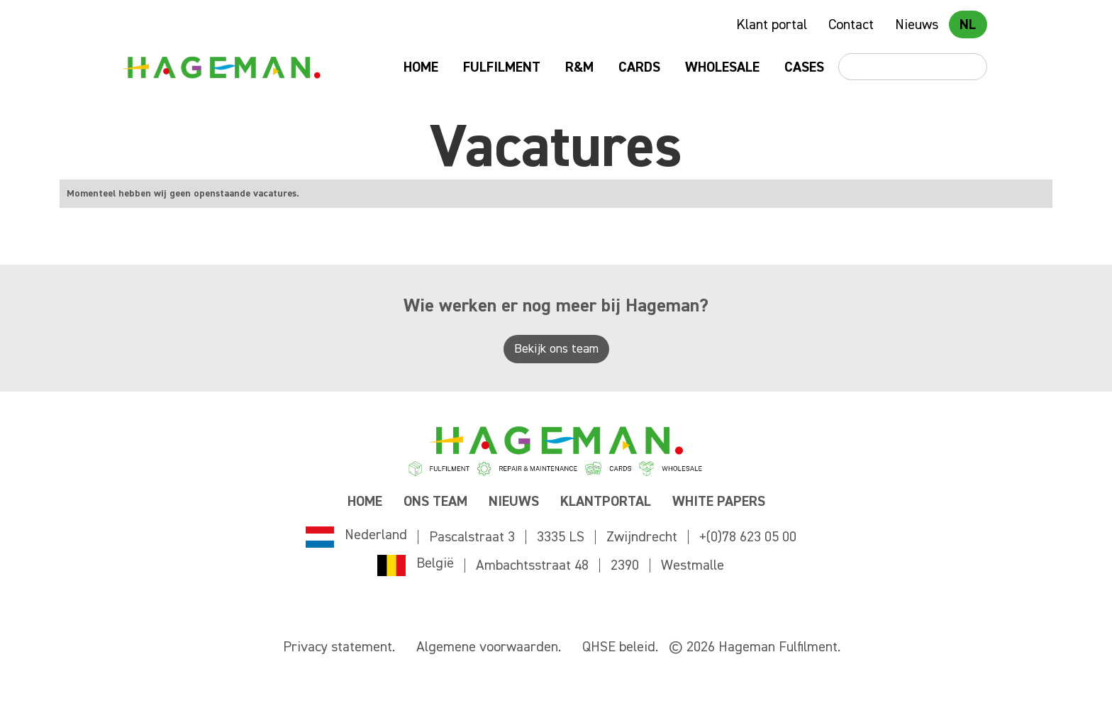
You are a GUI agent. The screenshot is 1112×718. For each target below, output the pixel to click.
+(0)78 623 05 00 (747, 537)
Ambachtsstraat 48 (532, 565)
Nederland (376, 535)
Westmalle (692, 565)
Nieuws (916, 25)
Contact (851, 25)
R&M (579, 67)
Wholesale (722, 67)
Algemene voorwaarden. (488, 647)
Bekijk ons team (556, 349)
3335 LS (560, 537)
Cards (639, 67)
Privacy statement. (339, 647)
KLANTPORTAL (605, 502)
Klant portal (771, 25)
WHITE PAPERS (718, 502)
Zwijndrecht (641, 537)
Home (421, 67)
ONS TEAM (435, 502)
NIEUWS (514, 502)
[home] (220, 67)
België (435, 563)
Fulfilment (501, 67)
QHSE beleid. (620, 647)
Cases (804, 67)
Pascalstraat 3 (472, 537)
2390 (625, 565)
